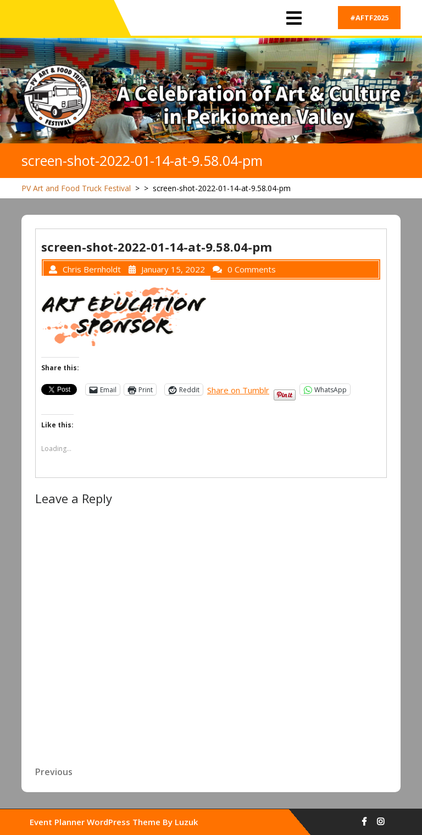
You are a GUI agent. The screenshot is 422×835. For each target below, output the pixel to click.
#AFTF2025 (369, 18)
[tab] (294, 19)
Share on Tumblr (238, 389)
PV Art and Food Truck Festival (76, 188)
